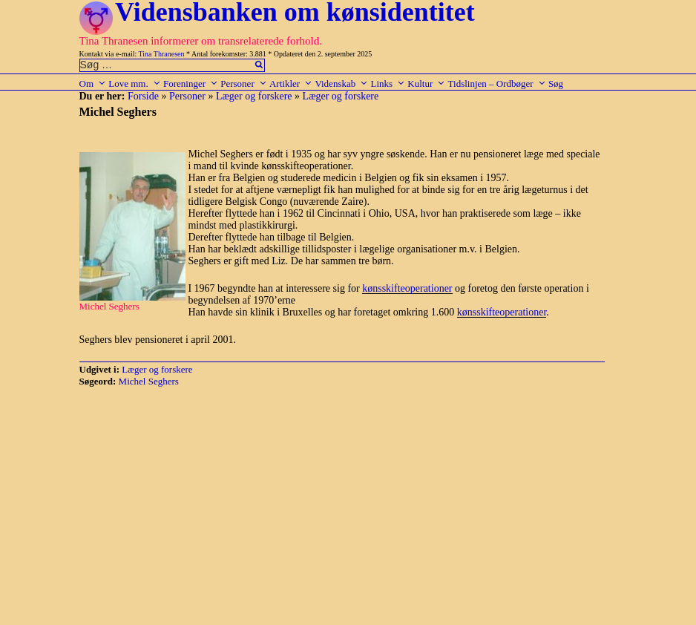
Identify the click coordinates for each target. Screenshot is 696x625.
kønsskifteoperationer (407, 288)
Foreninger (190, 83)
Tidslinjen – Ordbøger (497, 83)
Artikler (290, 83)
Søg (555, 83)
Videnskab (341, 83)
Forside (143, 96)
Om (93, 83)
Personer (243, 83)
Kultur (426, 83)
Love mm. (134, 83)
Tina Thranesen (162, 54)
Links (387, 83)
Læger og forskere (254, 96)
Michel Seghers (149, 381)
